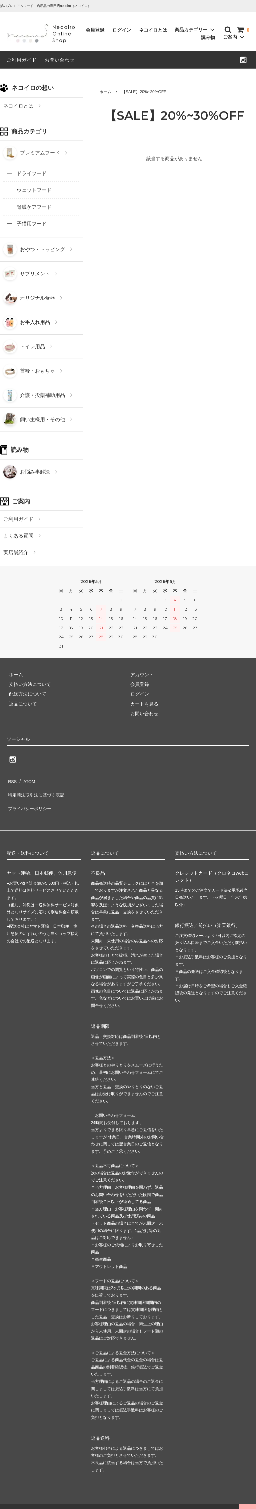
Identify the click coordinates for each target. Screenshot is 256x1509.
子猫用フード (32, 223)
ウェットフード (34, 190)
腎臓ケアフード (34, 207)
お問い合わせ (60, 60)
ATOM (26, 779)
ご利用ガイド (22, 60)
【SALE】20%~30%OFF (144, 92)
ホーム (105, 92)
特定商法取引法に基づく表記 (37, 789)
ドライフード (32, 173)
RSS (11, 779)
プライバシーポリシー (30, 799)
